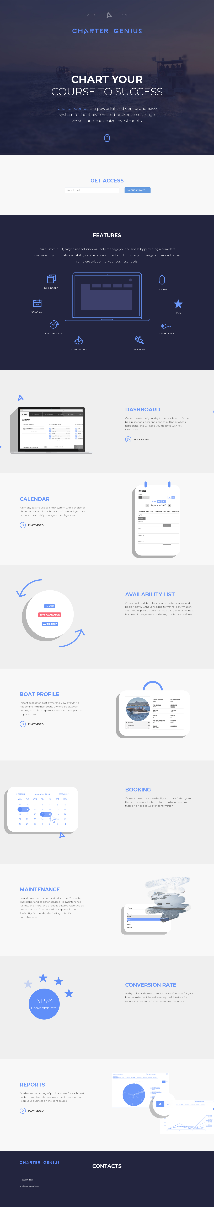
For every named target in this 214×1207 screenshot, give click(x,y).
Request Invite (136, 190)
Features (91, 15)
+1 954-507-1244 (26, 1180)
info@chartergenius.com (30, 1186)
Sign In (125, 15)
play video (141, 439)
